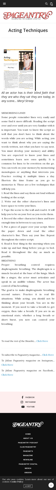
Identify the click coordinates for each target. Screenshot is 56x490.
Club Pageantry (28, 447)
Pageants (28, 451)
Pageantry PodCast (28, 443)
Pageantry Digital (28, 464)
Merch (28, 468)
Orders (28, 473)
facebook (28, 397)
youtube (28, 406)
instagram (28, 402)
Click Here (42, 341)
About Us (28, 438)
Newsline (28, 460)
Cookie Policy (16, 481)
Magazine (28, 455)
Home (28, 434)
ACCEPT (28, 486)
